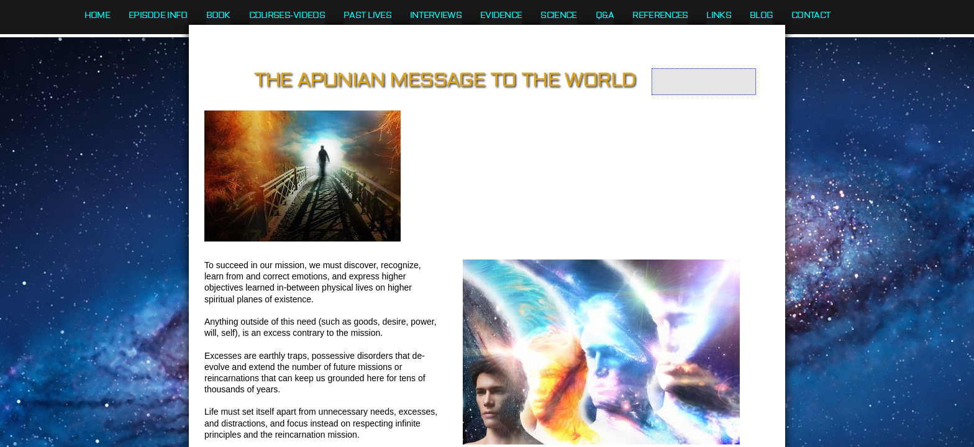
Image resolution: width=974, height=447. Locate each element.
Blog (761, 15)
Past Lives (367, 15)
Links (718, 15)
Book (218, 15)
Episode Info (158, 15)
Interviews (436, 15)
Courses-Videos (287, 15)
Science (558, 15)
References (660, 15)
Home (97, 15)
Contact (811, 15)
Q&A (605, 15)
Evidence (501, 15)
